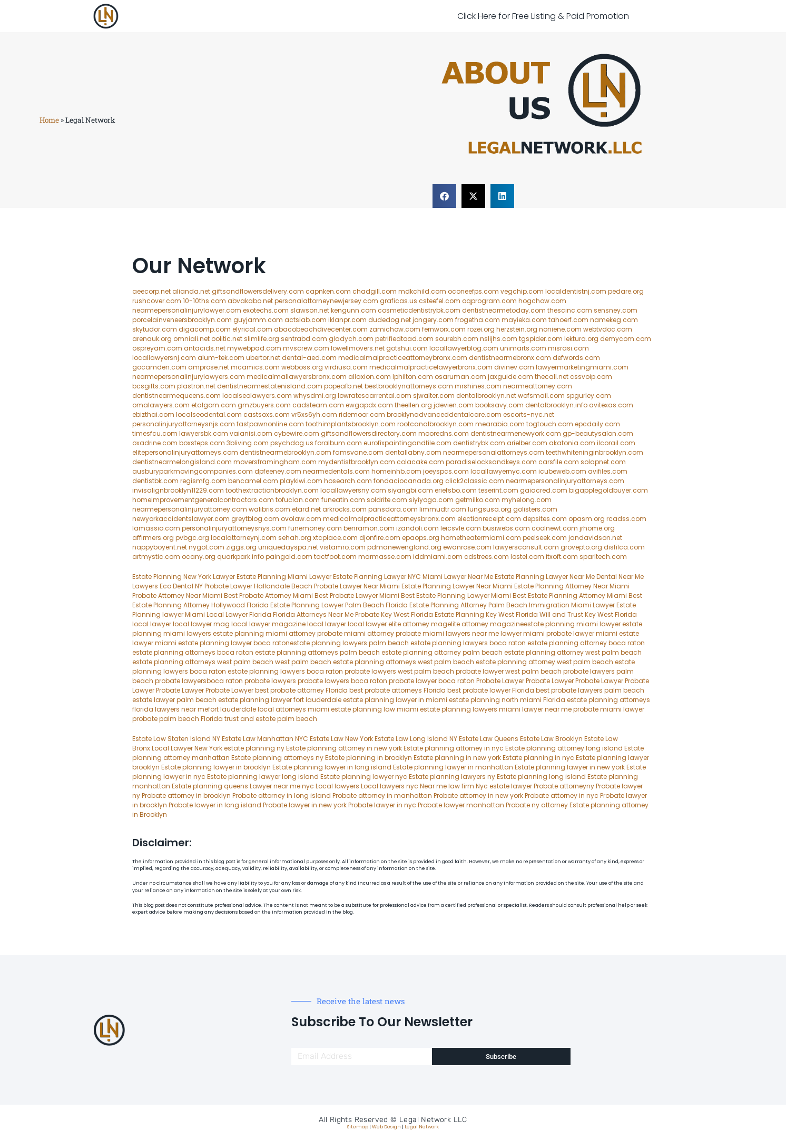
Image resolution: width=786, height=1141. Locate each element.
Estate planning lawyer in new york (570, 767)
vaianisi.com (251, 433)
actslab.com (305, 319)
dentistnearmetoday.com (504, 310)
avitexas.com (611, 405)
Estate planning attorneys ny (277, 757)
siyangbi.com (410, 490)
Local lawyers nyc (389, 786)
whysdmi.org (314, 395)
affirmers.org (153, 537)
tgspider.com (541, 338)
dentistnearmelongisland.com (182, 461)
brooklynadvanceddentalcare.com (444, 414)
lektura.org (581, 338)
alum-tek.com (221, 357)
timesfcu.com (155, 433)
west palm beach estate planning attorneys (345, 661)
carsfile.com (558, 461)
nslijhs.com (498, 338)
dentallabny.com (413, 452)
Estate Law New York (341, 738)
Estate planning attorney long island (564, 748)
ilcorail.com (616, 442)
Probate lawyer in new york (305, 804)
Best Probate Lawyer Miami (357, 595)
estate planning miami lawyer (572, 623)
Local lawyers (337, 786)
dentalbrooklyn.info (556, 405)
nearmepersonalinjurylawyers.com (188, 376)
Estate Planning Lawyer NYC (377, 576)
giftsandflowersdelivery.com (258, 291)
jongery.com (433, 319)
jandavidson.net (595, 537)
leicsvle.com (460, 528)
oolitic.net (226, 338)
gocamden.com (159, 367)
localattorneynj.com (244, 537)
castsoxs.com (266, 414)
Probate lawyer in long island (215, 804)
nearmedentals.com (336, 471)
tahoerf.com (568, 319)
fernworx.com (444, 329)
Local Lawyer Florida (239, 614)
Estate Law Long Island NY (416, 738)
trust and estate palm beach (270, 718)
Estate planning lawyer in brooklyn (216, 767)
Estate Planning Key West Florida (486, 614)
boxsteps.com (202, 442)
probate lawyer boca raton (432, 680)
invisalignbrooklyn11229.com (178, 490)
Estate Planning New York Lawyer (183, 576)
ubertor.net (263, 357)
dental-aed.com (309, 357)
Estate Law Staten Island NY (176, 738)
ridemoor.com (362, 414)
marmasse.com (384, 556)
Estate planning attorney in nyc (454, 748)
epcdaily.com (597, 423)
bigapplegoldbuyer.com (608, 490)
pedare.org (626, 291)
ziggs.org (241, 547)
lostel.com (527, 556)
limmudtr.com (442, 509)
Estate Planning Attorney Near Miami (572, 586)
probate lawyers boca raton (342, 680)
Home (49, 120)
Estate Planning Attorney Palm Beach (468, 604)
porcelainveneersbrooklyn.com (182, 319)
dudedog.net (389, 319)
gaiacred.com (543, 490)
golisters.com (535, 509)
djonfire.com (379, 537)
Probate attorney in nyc (561, 795)
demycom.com (625, 338)
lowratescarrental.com (374, 395)
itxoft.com (562, 556)
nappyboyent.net (159, 547)
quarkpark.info (240, 556)
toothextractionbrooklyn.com (272, 490)
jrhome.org (597, 528)
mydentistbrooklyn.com (356, 461)
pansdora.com (393, 509)
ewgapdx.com (369, 405)
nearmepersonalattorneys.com (493, 452)
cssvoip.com (591, 376)
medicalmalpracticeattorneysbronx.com (389, 518)
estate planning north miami (495, 699)
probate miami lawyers (433, 633)
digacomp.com (205, 329)
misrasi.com (568, 348)
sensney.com (615, 310)
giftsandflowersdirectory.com (369, 433)
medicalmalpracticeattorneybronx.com (402, 357)
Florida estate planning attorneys (596, 699)
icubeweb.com (562, 471)
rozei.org (481, 329)
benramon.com (369, 528)
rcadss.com (626, 518)
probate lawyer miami (581, 633)
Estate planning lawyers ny (452, 776)
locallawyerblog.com (463, 348)
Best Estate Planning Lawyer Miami (456, 595)
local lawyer (151, 623)
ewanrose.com (467, 547)
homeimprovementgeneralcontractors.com (203, 499)
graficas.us (398, 300)
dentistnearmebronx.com (510, 357)
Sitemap (357, 1127)
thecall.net (551, 376)
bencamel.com (253, 480)
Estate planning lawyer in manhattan (453, 767)
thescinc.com (569, 310)
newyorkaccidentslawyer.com (181, 518)
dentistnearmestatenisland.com (269, 386)
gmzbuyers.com (264, 405)
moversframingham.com (275, 461)
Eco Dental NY (181, 586)
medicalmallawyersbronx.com (297, 376)
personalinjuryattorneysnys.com (234, 528)
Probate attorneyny (564, 786)
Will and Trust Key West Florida (588, 614)
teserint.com (498, 490)
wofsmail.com (541, 395)
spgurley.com (588, 395)
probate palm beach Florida (177, 718)
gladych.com (351, 338)
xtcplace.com (335, 537)
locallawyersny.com (353, 490)
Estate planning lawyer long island (263, 776)
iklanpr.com (347, 319)
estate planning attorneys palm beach (317, 652)
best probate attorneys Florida (397, 690)
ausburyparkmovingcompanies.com (192, 471)
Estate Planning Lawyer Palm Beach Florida (339, 604)
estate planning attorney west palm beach (573, 652)
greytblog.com (255, 518)
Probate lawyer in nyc (382, 804)
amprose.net (208, 367)
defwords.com (576, 357)
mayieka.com (524, 319)
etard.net (306, 509)
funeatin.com (343, 499)
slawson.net (309, 310)
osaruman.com (460, 376)
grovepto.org (581, 547)
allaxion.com (369, 376)
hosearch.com (348, 480)
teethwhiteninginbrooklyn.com (594, 452)
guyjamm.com (258, 319)
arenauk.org (152, 338)
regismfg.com (203, 480)
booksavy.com (499, 405)
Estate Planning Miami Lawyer (284, 576)
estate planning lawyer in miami (395, 699)
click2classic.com (474, 480)
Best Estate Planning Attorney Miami (570, 595)
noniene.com (560, 329)
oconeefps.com (473, 291)
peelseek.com (545, 537)
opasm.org (586, 518)
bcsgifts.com (153, 386)
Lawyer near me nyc (282, 786)
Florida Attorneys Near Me (313, 614)
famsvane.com (358, 452)
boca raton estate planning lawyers (247, 671)
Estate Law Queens (488, 738)
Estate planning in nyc (538, 757)
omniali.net (191, 338)
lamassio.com (156, 528)
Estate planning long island (541, 776)
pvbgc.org (192, 537)
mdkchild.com (422, 291)
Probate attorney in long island (281, 795)
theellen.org (413, 405)
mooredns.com (443, 433)
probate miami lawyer (608, 709)
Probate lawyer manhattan (461, 804)
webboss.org (302, 367)
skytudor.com (154, 329)
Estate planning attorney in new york (344, 748)
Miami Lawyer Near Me (458, 576)
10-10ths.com (204, 300)
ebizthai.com (153, 414)
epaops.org (420, 537)
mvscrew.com (306, 348)
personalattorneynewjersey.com (326, 300)
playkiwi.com (301, 480)
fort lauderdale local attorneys (257, 709)
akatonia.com (572, 442)
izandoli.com (417, 528)
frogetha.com (477, 319)
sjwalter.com (434, 395)
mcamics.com (255, 367)
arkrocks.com (344, 509)
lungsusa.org (490, 509)
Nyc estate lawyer (504, 786)
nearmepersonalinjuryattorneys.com (565, 480)
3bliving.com (248, 442)
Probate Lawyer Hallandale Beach (258, 586)
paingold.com (289, 556)
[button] (444, 196)
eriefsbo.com (456, 490)
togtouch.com (549, 423)
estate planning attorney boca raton (586, 642)
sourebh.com (456, 338)
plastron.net (196, 386)
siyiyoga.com (431, 499)
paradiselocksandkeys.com (491, 461)
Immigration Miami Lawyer (572, 604)
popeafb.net (343, 386)
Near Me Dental (593, 576)
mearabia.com (500, 423)
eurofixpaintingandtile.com (407, 442)
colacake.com (420, 461)
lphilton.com (412, 376)
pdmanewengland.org (404, 547)
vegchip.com (522, 291)
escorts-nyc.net (528, 414)
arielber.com (527, 442)
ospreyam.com (157, 348)
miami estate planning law (351, 709)
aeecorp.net (151, 291)
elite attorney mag (417, 623)
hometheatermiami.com (481, 537)
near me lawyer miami (508, 633)
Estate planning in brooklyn (368, 757)
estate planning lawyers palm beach (349, 642)
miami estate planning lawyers (447, 709)
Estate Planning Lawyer (531, 576)
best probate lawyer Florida (490, 690)
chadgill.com (374, 291)
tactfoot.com (335, 556)
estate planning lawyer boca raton (234, 642)
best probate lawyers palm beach (590, 690)
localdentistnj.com (575, 291)
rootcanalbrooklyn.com (435, 423)
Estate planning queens (210, 786)
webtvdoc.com (607, 329)
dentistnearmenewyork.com (515, 433)
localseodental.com (209, 414)
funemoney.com (315, 528)
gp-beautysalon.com (598, 433)
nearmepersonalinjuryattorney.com (189, 509)
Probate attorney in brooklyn (186, 795)
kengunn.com (353, 310)
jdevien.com (454, 405)
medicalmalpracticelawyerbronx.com (431, 367)
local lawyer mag (201, 623)
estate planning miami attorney (264, 633)
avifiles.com (607, 471)
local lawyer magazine (268, 623)
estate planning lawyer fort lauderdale (279, 699)
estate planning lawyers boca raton (468, 642)
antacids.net (204, 348)
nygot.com (206, 547)
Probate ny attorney (537, 804)
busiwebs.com (506, 528)
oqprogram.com (489, 300)
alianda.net (191, 291)
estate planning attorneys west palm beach (202, 661)
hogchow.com (542, 300)
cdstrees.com (486, 556)
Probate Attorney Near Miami (177, 595)
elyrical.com (252, 329)
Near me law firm (447, 786)
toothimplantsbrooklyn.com (351, 423)
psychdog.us (291, 442)
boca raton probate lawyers (351, 671)
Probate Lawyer (500, 680)
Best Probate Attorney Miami (268, 595)
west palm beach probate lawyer (451, 671)
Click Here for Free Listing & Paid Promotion (543, 16)
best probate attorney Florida (301, 690)
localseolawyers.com (257, 395)
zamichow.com (394, 329)
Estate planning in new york (457, 757)
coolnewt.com (555, 528)
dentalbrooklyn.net (486, 395)
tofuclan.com (298, 499)
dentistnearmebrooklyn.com (285, 452)
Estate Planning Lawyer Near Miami (457, 586)
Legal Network (422, 1127)
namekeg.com (614, 319)
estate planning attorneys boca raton (192, 652)
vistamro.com (343, 547)
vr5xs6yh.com (314, 414)
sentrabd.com (304, 338)
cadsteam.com (318, 405)
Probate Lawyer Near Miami (357, 586)
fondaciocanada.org (409, 480)
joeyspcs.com (446, 471)
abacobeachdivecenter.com (321, 329)
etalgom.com (213, 405)
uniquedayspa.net (288, 547)
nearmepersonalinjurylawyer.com (186, 310)
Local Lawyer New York (187, 748)
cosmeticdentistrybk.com (419, 310)
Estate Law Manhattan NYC (265, 738)
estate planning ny (254, 748)
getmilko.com (477, 499)
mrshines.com (478, 386)
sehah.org (294, 537)
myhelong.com (527, 499)
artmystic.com (156, 556)
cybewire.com (296, 433)
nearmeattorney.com (537, 386)
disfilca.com (624, 547)
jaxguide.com (510, 376)
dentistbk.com (155, 480)
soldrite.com (387, 499)
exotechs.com (266, 310)
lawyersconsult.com (526, 547)
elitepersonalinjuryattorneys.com (185, 452)
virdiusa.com (346, 367)
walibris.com (269, 509)
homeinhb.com (396, 471)
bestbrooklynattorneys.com (409, 386)
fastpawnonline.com (270, 423)
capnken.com (328, 291)
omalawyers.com (161, 405)
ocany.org (198, 556)
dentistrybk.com (479, 442)
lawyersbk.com (203, 433)
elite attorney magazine (485, 623)
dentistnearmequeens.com (176, 395)
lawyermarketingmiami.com (582, 367)
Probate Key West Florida (394, 614)
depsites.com (545, 518)
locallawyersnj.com (164, 357)
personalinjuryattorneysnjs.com (183, 423)
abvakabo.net (250, 300)
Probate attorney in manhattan (382, 795)
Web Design (386, 1127)
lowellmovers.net (358, 348)
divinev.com (514, 367)
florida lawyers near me (170, 709)
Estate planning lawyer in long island (331, 767)
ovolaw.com (301, 518)
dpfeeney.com (277, 471)
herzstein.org (516, 329)
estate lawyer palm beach (174, 699)
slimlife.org (261, 338)
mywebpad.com (254, 348)
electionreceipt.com (489, 518)
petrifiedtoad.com (404, 338)
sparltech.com (603, 556)
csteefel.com (439, 300)
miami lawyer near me (535, 709)
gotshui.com (407, 348)
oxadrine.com (155, 442)
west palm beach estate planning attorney (486, 661)
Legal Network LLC (433, 1119)
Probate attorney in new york (478, 795)
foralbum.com (338, 442)
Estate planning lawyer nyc (363, 776)
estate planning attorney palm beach (442, 652)
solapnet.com (603, 461)
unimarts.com (523, 348)
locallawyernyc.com (503, 471)
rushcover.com (156, 300)
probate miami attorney (355, 633)
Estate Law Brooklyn (551, 738)
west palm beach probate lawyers (560, 671)
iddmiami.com (438, 556)
